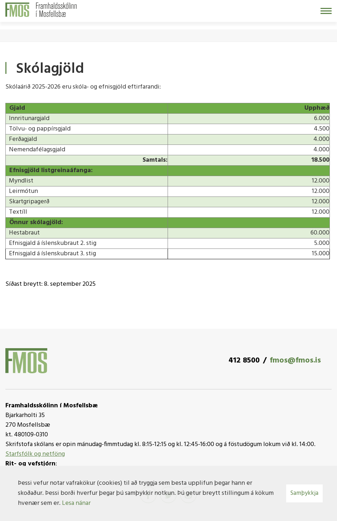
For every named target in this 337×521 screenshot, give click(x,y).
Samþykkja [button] (304, 493)
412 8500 (244, 360)
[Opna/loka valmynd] (326, 11)
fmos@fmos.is (295, 360)
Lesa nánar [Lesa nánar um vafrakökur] (76, 503)
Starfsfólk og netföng (35, 454)
